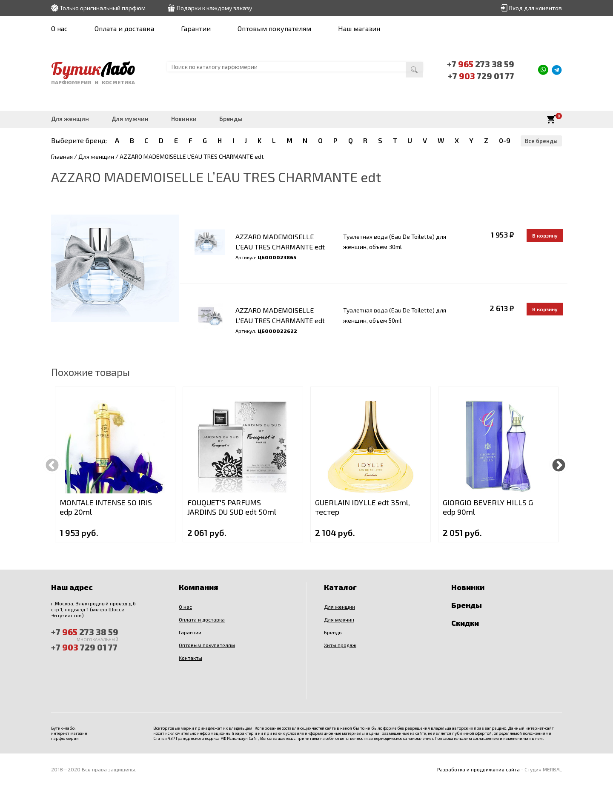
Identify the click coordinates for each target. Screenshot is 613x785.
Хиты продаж (340, 645)
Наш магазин (359, 28)
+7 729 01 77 (481, 76)
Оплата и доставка (124, 28)
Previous (52, 464)
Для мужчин (130, 118)
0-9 (504, 140)
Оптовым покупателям (274, 28)
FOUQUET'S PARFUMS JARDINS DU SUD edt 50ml (231, 507)
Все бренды (541, 141)
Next (558, 464)
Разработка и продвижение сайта (478, 769)
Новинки (184, 118)
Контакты (190, 658)
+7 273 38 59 (480, 64)
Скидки (465, 622)
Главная (62, 156)
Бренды (231, 118)
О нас (59, 28)
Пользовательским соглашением (467, 738)
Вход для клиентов (535, 7)
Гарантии (196, 28)
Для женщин (70, 118)
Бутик (93, 68)
